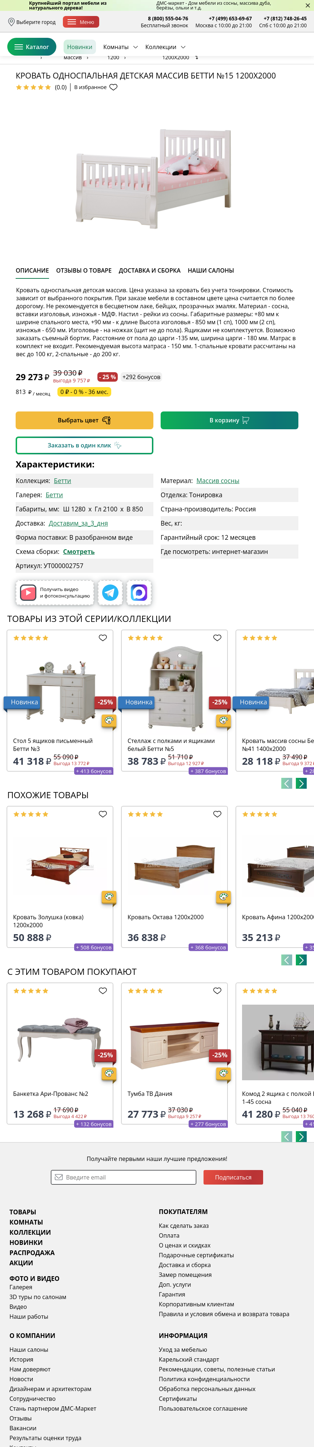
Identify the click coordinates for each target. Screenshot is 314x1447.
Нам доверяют (30, 1425)
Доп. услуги (175, 1340)
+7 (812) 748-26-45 (285, 18)
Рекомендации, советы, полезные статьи (217, 1425)
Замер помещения (185, 1331)
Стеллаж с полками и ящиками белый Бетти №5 (171, 801)
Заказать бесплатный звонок (273, 79)
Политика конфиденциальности (204, 1435)
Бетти (62, 536)
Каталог (32, 80)
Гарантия (172, 1350)
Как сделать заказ (184, 1282)
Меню (81, 22)
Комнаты (116, 80)
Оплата (169, 1291)
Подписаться (233, 1233)
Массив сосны (218, 536)
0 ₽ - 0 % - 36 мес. (84, 448)
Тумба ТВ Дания (150, 1150)
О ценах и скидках (184, 1301)
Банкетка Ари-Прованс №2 (50, 1150)
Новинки (79, 80)
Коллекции (160, 80)
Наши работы (28, 1372)
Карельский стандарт (189, 1415)
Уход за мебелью (183, 1406)
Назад (25, 95)
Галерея (20, 1343)
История (21, 1415)
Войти (234, 54)
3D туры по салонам (37, 1353)
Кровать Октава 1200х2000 (166, 973)
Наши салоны (28, 1406)
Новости (21, 1435)
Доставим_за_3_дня (78, 579)
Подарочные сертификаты (196, 1311)
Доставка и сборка (185, 1321)
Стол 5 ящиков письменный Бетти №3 (53, 801)
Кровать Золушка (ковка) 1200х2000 (48, 977)
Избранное (263, 54)
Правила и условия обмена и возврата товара (224, 1370)
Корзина (296, 54)
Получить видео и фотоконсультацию (55, 648)
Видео (18, 1363)
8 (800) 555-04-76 (168, 18)
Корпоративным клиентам (196, 1360)
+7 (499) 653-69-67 (230, 18)
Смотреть (78, 607)
